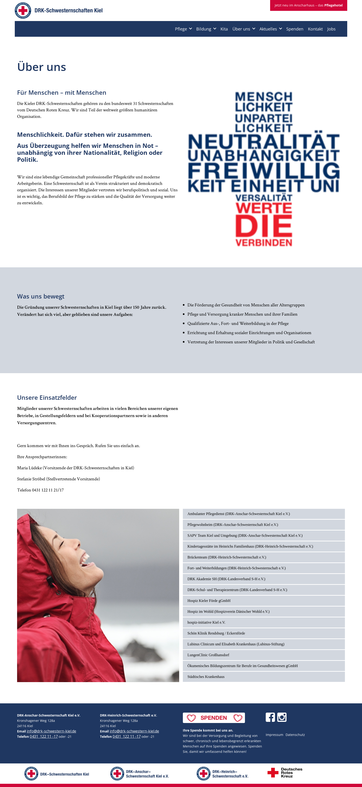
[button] (183, 29)
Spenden (294, 29)
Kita (224, 29)
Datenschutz (295, 734)
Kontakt (315, 29)
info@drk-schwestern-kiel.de (51, 731)
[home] (59, 11)
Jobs (331, 29)
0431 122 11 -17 (44, 736)
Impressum (274, 734)
